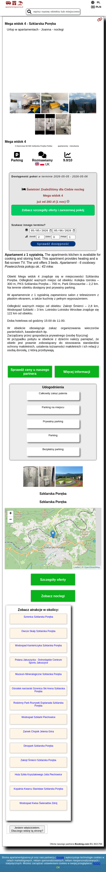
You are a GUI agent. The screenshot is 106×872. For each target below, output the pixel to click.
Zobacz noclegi (53, 596)
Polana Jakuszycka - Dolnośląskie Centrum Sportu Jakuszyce (38, 662)
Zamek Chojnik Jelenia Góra (38, 732)
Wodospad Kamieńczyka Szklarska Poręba (38, 646)
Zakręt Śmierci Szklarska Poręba (38, 760)
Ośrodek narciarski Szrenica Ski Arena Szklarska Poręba (38, 690)
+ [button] (10, 514)
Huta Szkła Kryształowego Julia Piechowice (38, 775)
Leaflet (76, 568)
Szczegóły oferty (53, 580)
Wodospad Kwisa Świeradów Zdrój (38, 803)
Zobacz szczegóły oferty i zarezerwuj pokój (53, 210)
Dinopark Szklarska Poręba (38, 746)
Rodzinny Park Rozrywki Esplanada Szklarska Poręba (38, 705)
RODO (96, 863)
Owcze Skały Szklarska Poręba (38, 631)
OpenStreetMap (92, 568)
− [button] (10, 520)
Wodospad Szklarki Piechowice (38, 717)
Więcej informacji (76, 372)
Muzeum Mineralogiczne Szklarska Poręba (38, 674)
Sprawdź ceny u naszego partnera (30, 372)
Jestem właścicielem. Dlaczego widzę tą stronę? (27, 830)
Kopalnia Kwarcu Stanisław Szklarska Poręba (38, 789)
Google (60, 857)
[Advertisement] (53, 62)
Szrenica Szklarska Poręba (38, 617)
